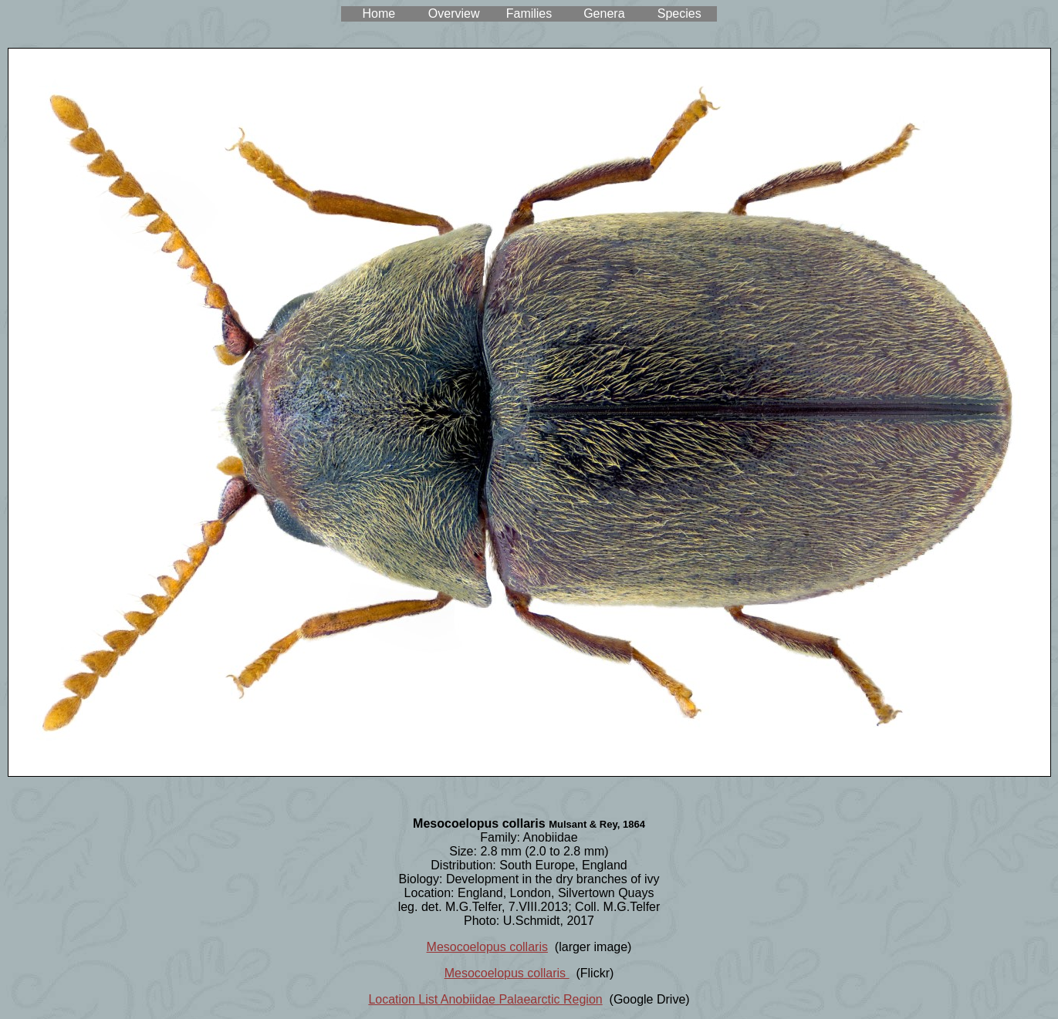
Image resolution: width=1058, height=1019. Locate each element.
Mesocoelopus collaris (487, 946)
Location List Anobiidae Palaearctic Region (485, 999)
